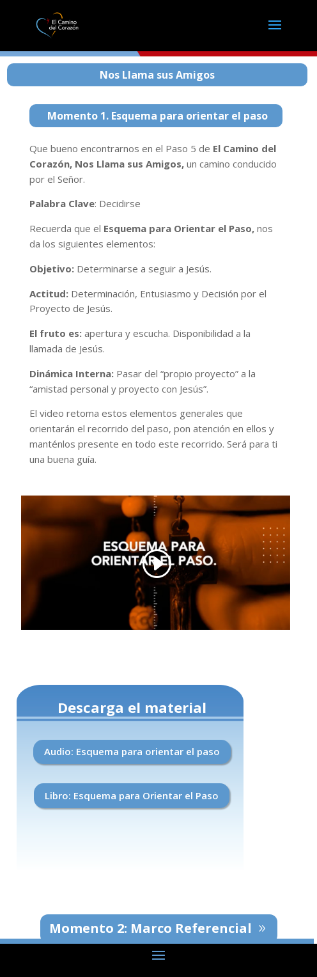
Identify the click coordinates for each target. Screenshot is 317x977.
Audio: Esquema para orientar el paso (132, 751)
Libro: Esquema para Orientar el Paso (132, 795)
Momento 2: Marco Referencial (150, 928)
